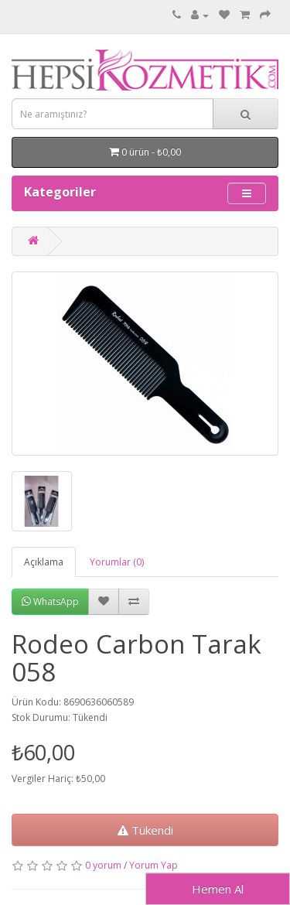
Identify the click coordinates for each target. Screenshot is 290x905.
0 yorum (103, 865)
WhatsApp (50, 601)
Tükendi (145, 830)
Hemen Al (218, 888)
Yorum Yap (153, 865)
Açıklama (43, 562)
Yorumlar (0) (117, 562)
